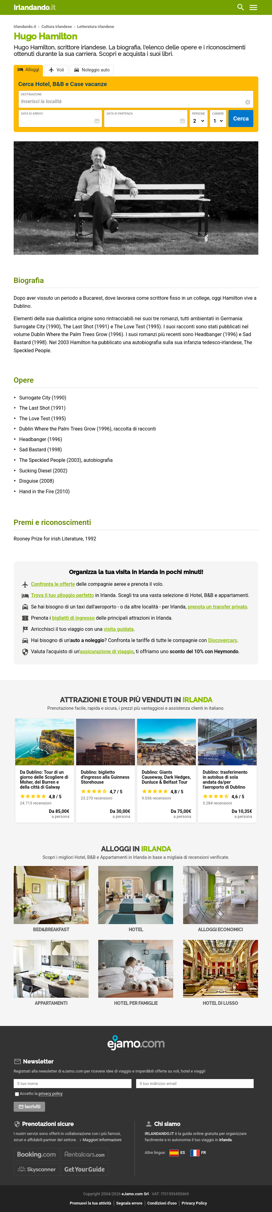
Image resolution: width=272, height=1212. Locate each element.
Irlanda (225, 1139)
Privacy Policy (194, 1203)
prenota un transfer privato (217, 607)
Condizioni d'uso (162, 1203)
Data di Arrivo (32, 113)
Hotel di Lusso (220, 973)
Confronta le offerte (53, 584)
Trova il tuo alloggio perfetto (62, 595)
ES (177, 1152)
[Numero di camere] (218, 121)
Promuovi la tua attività (90, 1203)
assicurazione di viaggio (107, 651)
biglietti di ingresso (73, 618)
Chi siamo (167, 1124)
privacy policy (50, 1093)
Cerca (241, 118)
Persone (198, 113)
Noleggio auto (96, 70)
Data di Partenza (120, 113)
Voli (60, 70)
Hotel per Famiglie (135, 973)
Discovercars (222, 640)
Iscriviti (33, 1106)
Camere (218, 113)
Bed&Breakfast (51, 899)
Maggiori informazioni (102, 1139)
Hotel (135, 899)
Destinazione (31, 94)
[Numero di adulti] (198, 121)
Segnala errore (129, 1203)
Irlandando (34, 7)
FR (198, 1152)
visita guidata (119, 629)
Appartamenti (51, 973)
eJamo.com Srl (135, 1193)
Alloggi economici (220, 899)
